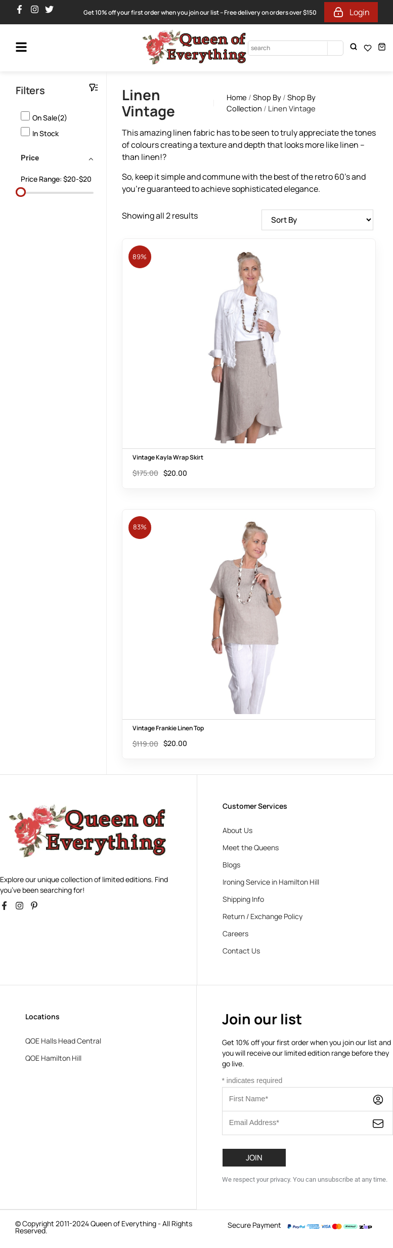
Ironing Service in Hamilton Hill (271, 882)
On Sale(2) (49, 117)
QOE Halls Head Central (63, 1041)
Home (237, 97)
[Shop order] (314, 220)
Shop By (267, 97)
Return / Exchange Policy (262, 917)
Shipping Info (243, 899)
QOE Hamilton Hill (53, 1058)
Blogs (231, 865)
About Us (237, 831)
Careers (235, 934)
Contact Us (241, 951)
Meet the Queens (251, 848)
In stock (45, 133)
